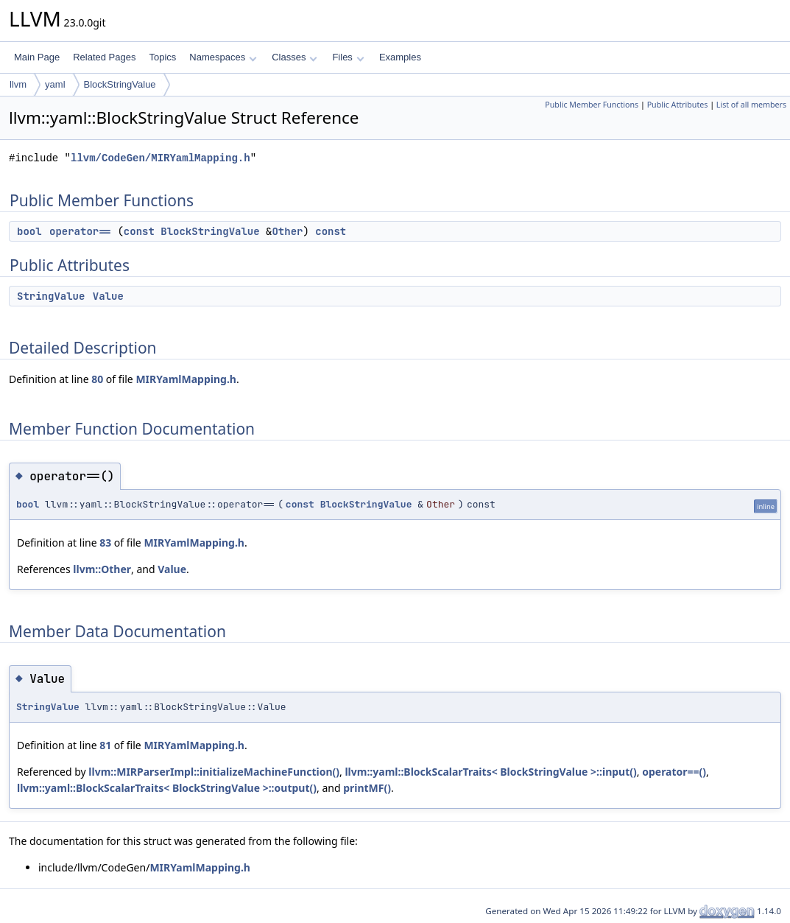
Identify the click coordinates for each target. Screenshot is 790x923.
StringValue (51, 296)
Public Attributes (677, 104)
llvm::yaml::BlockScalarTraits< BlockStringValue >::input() (490, 772)
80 (97, 379)
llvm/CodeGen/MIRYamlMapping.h (160, 158)
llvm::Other (102, 569)
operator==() (674, 772)
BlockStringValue (120, 84)
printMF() (367, 788)
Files (348, 57)
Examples (400, 57)
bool (29, 231)
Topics (162, 57)
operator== (80, 231)
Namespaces (222, 57)
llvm (18, 84)
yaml (55, 84)
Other (287, 231)
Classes (294, 57)
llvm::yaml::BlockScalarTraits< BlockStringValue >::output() (167, 788)
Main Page (37, 57)
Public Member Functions (591, 104)
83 (105, 543)
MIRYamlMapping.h (185, 379)
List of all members (751, 104)
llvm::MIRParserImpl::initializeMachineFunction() (213, 772)
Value (108, 296)
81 (105, 745)
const (139, 231)
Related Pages (104, 57)
